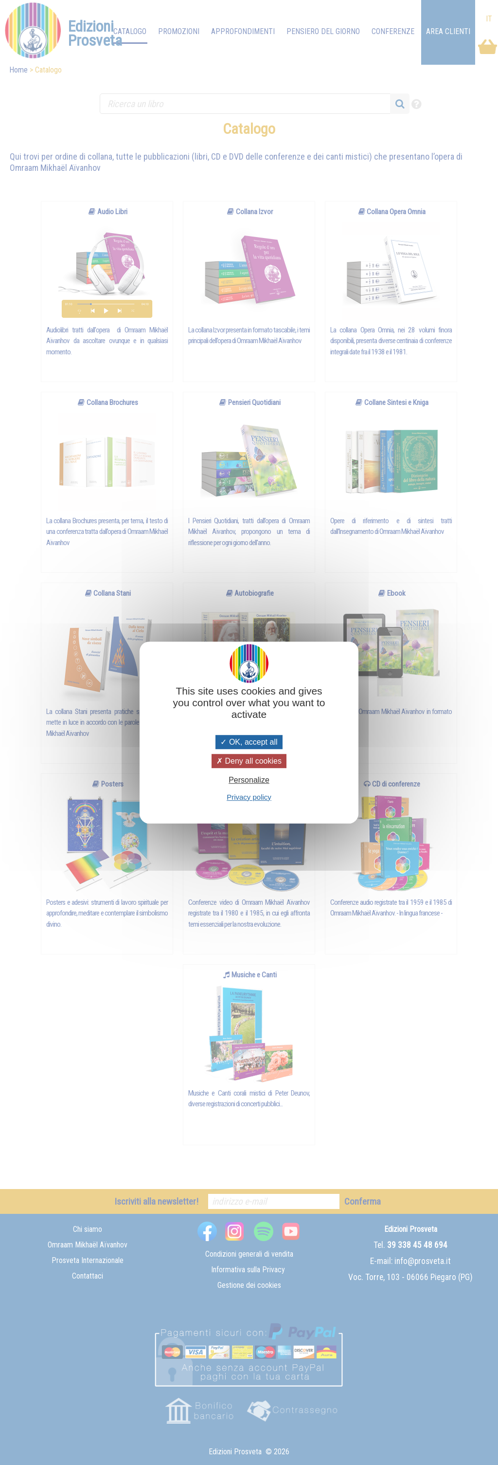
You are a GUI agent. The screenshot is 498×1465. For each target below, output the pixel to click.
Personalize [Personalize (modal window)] (249, 780)
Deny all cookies (249, 761)
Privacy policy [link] (249, 797)
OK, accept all (248, 742)
